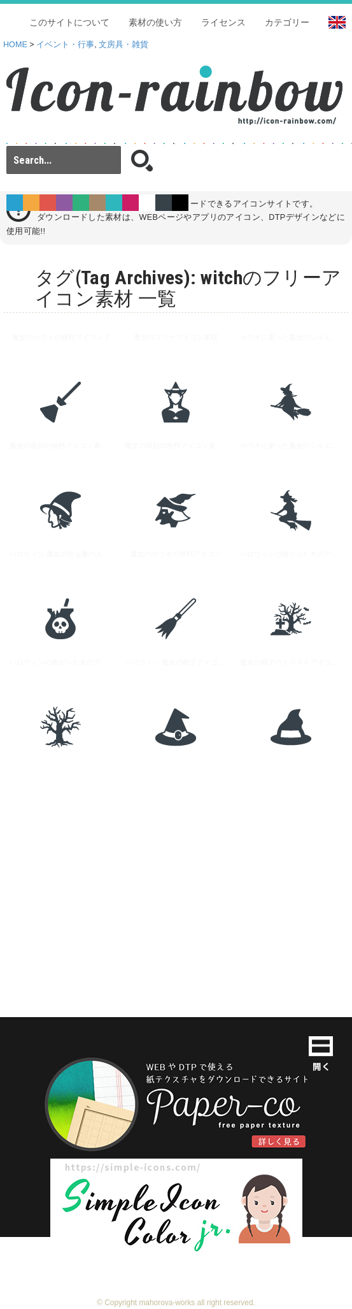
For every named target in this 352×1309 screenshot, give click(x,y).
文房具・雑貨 (123, 44)
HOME (15, 44)
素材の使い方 (155, 22)
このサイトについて (69, 22)
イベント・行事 (65, 44)
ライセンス (223, 22)
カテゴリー (287, 22)
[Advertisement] (176, 870)
